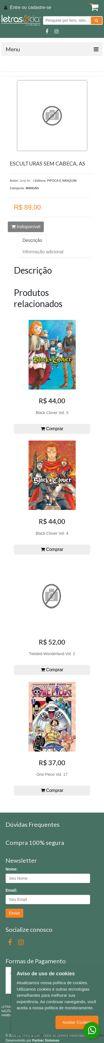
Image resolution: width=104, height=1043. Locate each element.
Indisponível (25, 226)
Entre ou (18, 7)
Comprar (52, 428)
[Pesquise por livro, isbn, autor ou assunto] (67, 20)
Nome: (12, 869)
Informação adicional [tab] (43, 251)
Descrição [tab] (32, 240)
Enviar (14, 913)
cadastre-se (39, 7)
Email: (11, 890)
